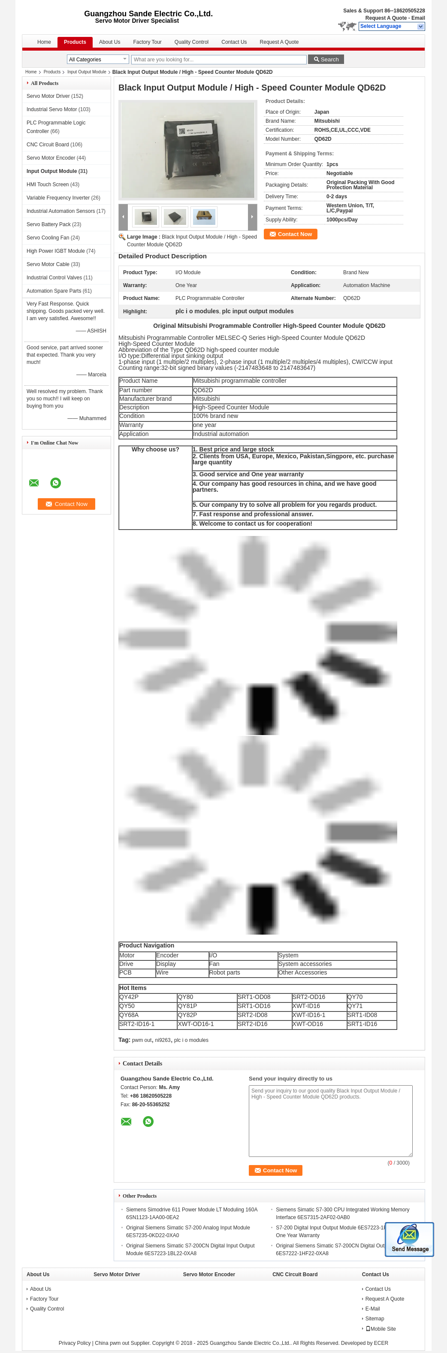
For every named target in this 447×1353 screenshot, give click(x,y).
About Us (109, 42)
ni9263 (163, 1040)
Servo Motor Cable (48, 264)
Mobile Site (380, 1329)
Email (418, 18)
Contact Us (234, 42)
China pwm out (112, 1343)
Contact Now (295, 234)
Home (44, 42)
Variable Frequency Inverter (58, 198)
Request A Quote (386, 18)
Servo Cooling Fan (48, 238)
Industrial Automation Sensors (61, 211)
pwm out (141, 1040)
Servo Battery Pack (49, 224)
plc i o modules (191, 1040)
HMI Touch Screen (48, 185)
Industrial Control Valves (54, 278)
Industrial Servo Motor (52, 109)
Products (75, 42)
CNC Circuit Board (48, 145)
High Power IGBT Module (56, 251)
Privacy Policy (75, 1343)
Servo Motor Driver (48, 96)
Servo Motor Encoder (51, 158)
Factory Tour (147, 42)
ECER (381, 1343)
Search (330, 59)
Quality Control (191, 42)
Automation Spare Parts (54, 291)
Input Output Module (86, 72)
